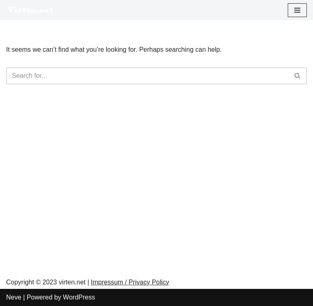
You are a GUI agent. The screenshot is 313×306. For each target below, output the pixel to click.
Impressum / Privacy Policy (130, 282)
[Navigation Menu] (297, 10)
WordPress (79, 297)
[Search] (147, 75)
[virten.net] (30, 10)
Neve (13, 297)
